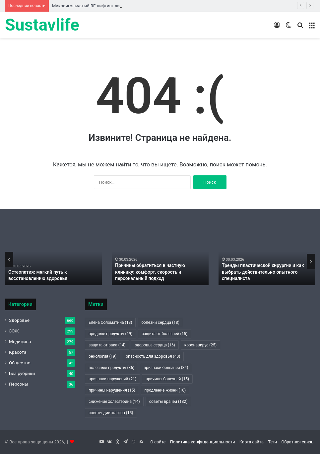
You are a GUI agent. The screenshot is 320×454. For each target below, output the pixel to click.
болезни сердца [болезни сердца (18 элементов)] (160, 322)
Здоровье (19, 320)
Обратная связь (297, 441)
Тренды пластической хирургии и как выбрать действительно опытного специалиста (263, 272)
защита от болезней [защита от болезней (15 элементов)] (164, 333)
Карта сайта (251, 441)
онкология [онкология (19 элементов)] (102, 356)
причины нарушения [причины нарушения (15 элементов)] (112, 390)
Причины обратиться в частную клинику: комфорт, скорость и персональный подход (150, 272)
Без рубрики (22, 373)
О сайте (157, 441)
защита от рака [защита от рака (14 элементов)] (107, 345)
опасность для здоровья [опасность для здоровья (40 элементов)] (153, 356)
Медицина (20, 341)
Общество (20, 362)
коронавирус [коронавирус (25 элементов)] (200, 345)
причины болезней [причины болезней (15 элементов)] (167, 379)
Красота (17, 352)
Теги (272, 441)
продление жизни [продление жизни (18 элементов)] (165, 390)
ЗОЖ (14, 330)
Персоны (18, 384)
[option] (53, 259)
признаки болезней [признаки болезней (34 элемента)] (166, 367)
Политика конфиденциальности (202, 441)
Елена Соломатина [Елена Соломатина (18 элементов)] (110, 322)
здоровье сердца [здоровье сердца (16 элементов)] (155, 345)
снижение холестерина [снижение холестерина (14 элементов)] (114, 401)
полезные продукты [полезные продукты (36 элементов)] (111, 367)
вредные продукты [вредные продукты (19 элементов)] (110, 333)
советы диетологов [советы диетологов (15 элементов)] (111, 412)
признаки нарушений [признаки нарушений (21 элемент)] (112, 379)
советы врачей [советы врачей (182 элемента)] (168, 401)
